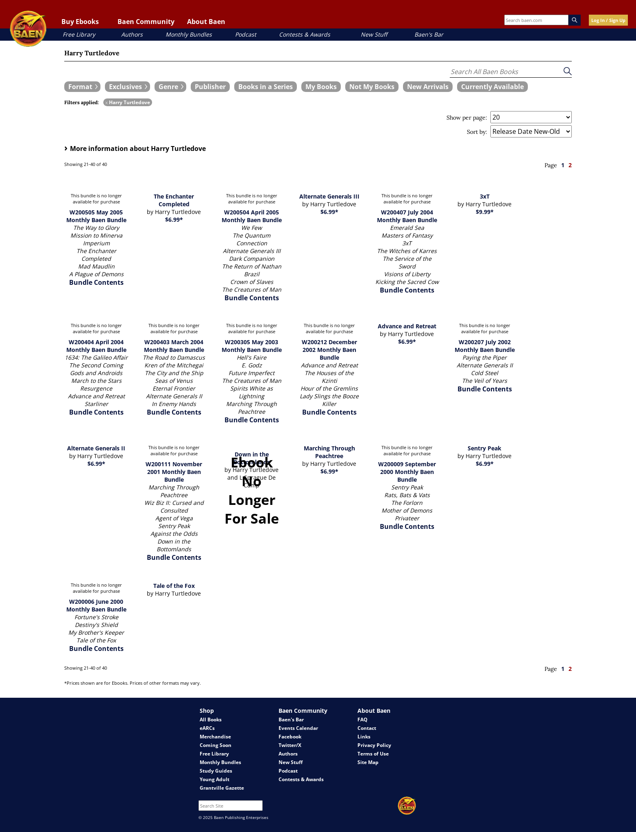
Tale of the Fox (174, 586)
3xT (485, 196)
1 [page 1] (562, 165)
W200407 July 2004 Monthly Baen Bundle (407, 216)
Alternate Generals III (329, 196)
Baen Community (146, 21)
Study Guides (216, 770)
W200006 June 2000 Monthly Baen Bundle (96, 605)
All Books (211, 719)
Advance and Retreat (407, 326)
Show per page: (467, 117)
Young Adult (214, 779)
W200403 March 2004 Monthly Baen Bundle (174, 346)
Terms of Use (373, 753)
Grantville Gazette (222, 787)
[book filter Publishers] (210, 86)
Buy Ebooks (80, 21)
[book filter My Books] (321, 86)
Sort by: (477, 131)
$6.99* (174, 219)
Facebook (290, 736)
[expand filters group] (82, 86)
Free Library (79, 34)
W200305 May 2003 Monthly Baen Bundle (252, 346)
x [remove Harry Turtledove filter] (106, 102)
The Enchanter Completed (174, 200)
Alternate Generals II (96, 448)
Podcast (245, 34)
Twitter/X (290, 745)
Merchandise (215, 736)
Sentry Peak (484, 448)
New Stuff (374, 34)
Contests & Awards (304, 34)
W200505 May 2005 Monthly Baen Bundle (96, 216)
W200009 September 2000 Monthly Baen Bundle (407, 471)
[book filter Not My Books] (372, 86)
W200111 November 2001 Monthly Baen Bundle (174, 471)
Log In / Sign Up (608, 20)
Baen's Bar (428, 34)
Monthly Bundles (189, 34)
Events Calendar (298, 728)
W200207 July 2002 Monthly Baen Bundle (485, 346)
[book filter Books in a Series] (265, 86)
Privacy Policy (374, 745)
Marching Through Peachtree (329, 452)
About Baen (206, 21)
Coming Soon (215, 745)
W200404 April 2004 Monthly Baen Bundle (96, 346)
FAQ (362, 719)
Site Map (368, 762)
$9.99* (485, 212)
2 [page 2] (570, 165)
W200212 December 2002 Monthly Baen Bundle (329, 349)
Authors (132, 34)
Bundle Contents (96, 282)
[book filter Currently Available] (492, 86)
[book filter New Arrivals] (428, 86)
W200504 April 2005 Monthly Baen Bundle (252, 216)
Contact (366, 728)
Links (363, 736)
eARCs (207, 728)
